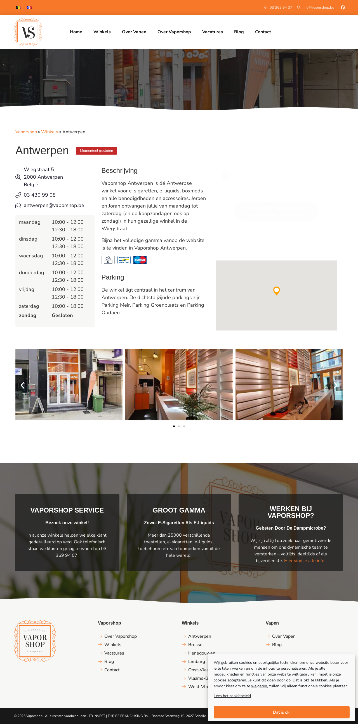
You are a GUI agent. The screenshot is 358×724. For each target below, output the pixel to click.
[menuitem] (18, 7)
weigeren (259, 686)
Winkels (49, 132)
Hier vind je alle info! (305, 561)
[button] (276, 291)
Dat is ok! (282, 712)
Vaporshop (26, 132)
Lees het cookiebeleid (232, 696)
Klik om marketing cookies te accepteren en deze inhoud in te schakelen (276, 211)
